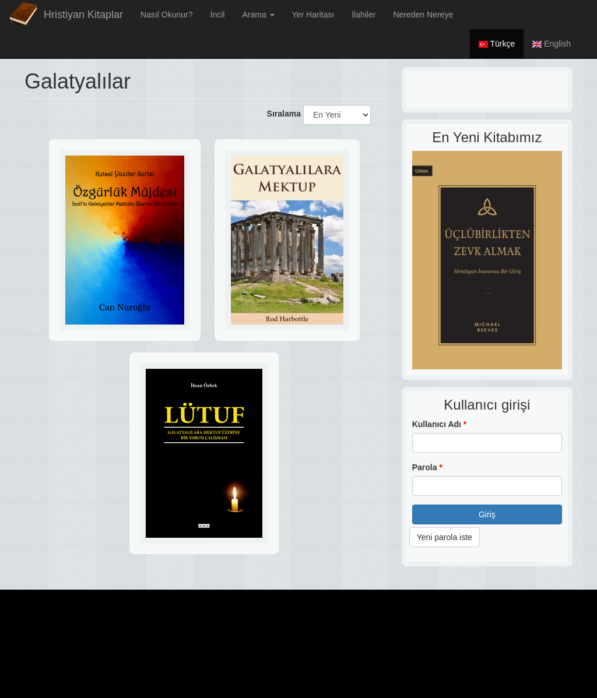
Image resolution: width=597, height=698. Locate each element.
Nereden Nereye (423, 14)
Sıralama (284, 113)
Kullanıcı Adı (439, 424)
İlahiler (363, 14)
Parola (427, 467)
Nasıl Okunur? (166, 14)
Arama (258, 14)
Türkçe (497, 43)
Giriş (487, 514)
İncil (217, 14)
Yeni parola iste (444, 537)
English (551, 43)
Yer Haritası (313, 14)
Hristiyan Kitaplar (83, 14)
